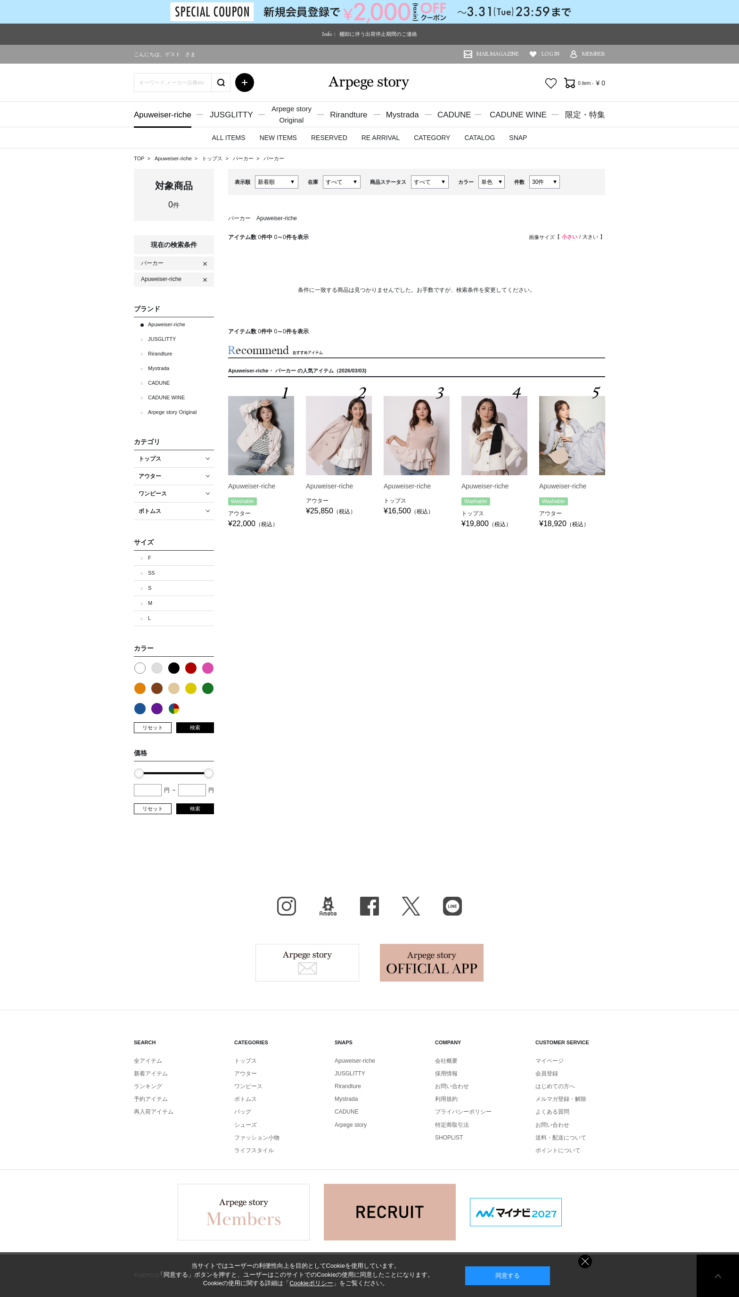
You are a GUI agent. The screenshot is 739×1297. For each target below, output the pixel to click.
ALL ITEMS (229, 137)
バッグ (242, 1111)
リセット (152, 727)
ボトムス (245, 1099)
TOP (139, 158)
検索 (195, 727)
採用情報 (446, 1073)
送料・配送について (560, 1137)
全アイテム (148, 1060)
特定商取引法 (452, 1125)
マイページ (549, 1060)
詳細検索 (244, 82)
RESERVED (329, 137)
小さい (569, 237)
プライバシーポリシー (463, 1111)
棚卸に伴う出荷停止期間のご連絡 (378, 34)
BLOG (328, 906)
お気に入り (551, 83)
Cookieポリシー (311, 1283)
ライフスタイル (254, 1150)
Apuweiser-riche (162, 114)
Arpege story (307, 963)
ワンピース (248, 1086)
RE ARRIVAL (380, 137)
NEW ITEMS (278, 137)
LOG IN (550, 54)
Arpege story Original (172, 412)
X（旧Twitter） (411, 906)
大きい (590, 237)
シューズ (245, 1125)
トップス (213, 158)
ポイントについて (558, 1150)
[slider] (139, 773)
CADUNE (454, 114)
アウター (245, 1073)
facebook (369, 906)
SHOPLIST (449, 1137)
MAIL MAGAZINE (497, 54)
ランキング (148, 1086)
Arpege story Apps (432, 963)
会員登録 (546, 1073)
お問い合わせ (452, 1086)
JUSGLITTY (231, 114)
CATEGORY (432, 137)
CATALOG (479, 137)
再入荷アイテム (153, 1111)
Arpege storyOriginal (291, 114)
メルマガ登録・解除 (560, 1099)
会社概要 (446, 1060)
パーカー (244, 158)
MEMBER (593, 54)
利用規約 (446, 1099)
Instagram (286, 906)
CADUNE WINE (518, 114)
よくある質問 (552, 1111)
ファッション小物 (256, 1137)
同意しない (585, 1261)
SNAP (518, 137)
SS (151, 573)
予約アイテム (151, 1099)
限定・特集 (585, 114)
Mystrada (402, 114)
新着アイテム (151, 1073)
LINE (452, 906)
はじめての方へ (555, 1086)
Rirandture (348, 114)
